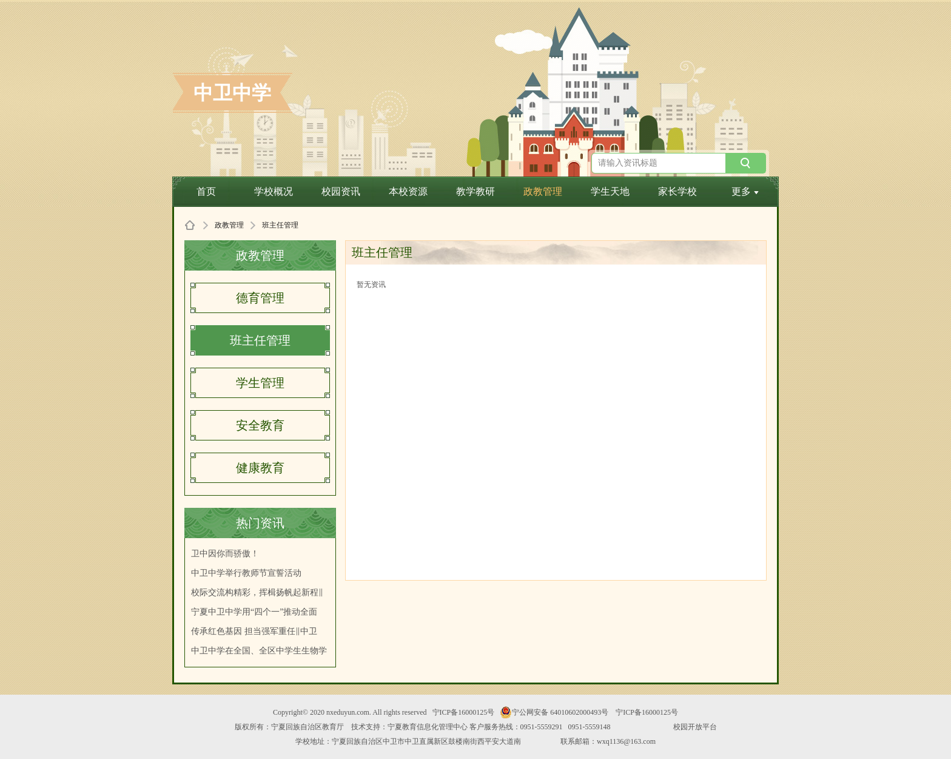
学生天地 (610, 191)
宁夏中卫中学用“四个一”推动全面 (254, 611)
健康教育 (260, 467)
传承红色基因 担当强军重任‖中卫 (254, 631)
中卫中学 (232, 93)
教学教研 (475, 191)
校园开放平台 (695, 727)
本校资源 (408, 191)
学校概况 (273, 191)
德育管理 (260, 298)
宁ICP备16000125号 (463, 712)
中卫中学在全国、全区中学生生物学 (259, 650)
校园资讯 (340, 191)
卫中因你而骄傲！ (225, 553)
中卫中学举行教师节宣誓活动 (246, 573)
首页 (206, 191)
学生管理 (260, 383)
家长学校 (677, 191)
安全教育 (260, 425)
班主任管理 (260, 340)
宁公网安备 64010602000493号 (554, 712)
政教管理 (542, 191)
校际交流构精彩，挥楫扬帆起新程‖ (257, 592)
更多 (745, 191)
